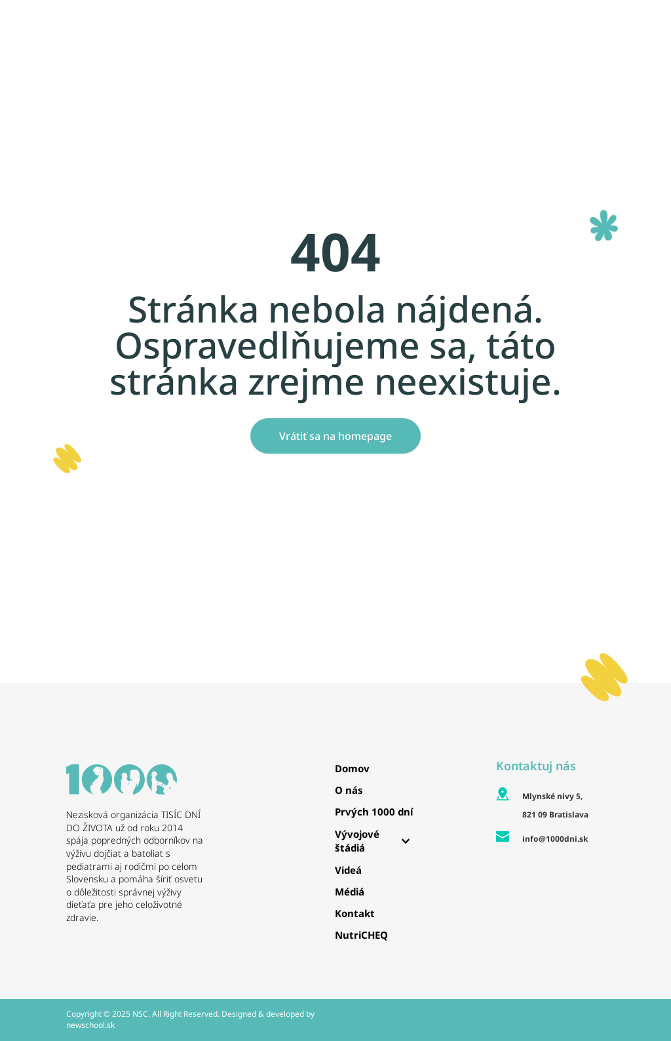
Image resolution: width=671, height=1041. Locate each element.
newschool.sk (90, 1025)
